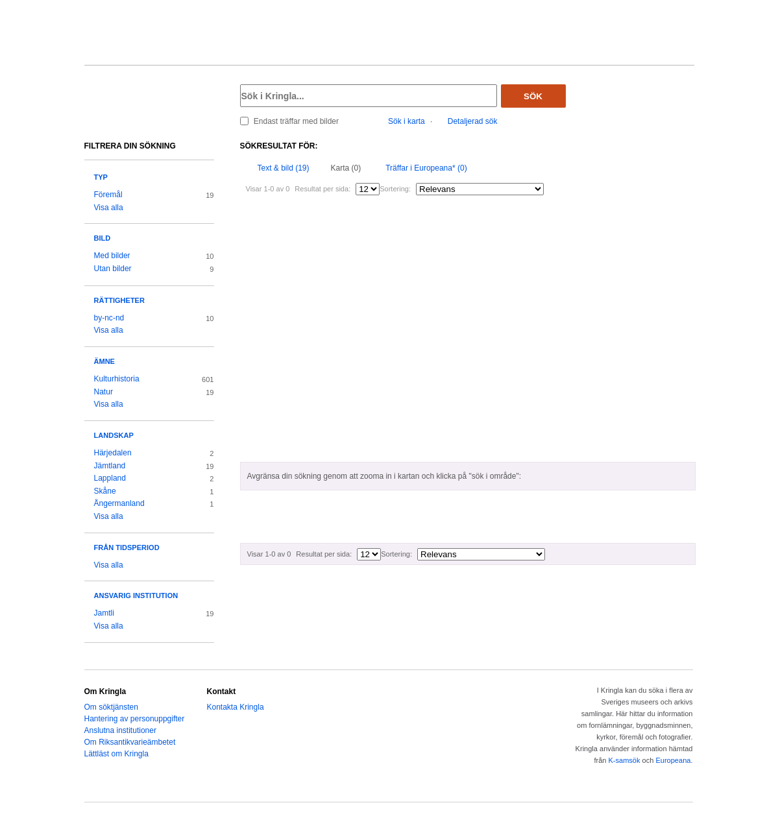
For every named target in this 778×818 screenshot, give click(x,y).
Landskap (114, 435)
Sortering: (395, 189)
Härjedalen (113, 452)
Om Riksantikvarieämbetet (130, 742)
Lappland (110, 478)
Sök (533, 96)
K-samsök (624, 760)
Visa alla (108, 207)
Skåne (105, 491)
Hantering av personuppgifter (134, 718)
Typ (101, 177)
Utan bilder (113, 268)
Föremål (108, 194)
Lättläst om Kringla (116, 753)
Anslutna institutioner (120, 730)
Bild (102, 238)
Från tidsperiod (127, 547)
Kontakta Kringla (235, 707)
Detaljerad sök (473, 121)
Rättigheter (119, 300)
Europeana (672, 760)
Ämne (104, 361)
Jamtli (104, 613)
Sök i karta (406, 121)
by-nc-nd (109, 317)
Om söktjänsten (111, 707)
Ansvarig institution (136, 595)
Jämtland (110, 465)
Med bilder (112, 255)
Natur (103, 391)
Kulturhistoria (117, 378)
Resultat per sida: (322, 189)
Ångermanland (119, 503)
